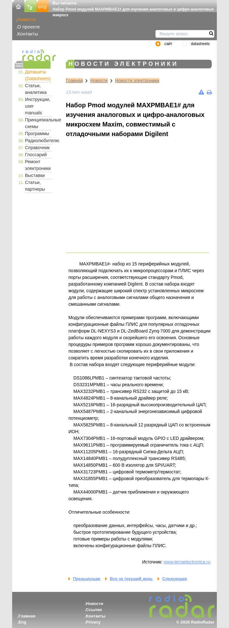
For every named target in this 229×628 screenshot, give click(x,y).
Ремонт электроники (38, 165)
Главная (74, 80)
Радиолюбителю (38, 140)
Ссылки (94, 609)
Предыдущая (86, 578)
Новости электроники (137, 80)
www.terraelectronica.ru (187, 561)
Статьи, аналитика (36, 89)
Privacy (93, 622)
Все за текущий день (131, 578)
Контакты (27, 33)
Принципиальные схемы (38, 123)
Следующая (174, 578)
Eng (23, 622)
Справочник (37, 147)
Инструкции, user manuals (38, 106)
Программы (37, 133)
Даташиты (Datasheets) (38, 75)
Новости (26, 19)
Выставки (35, 175)
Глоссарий (36, 154)
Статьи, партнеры (35, 186)
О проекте (28, 26)
